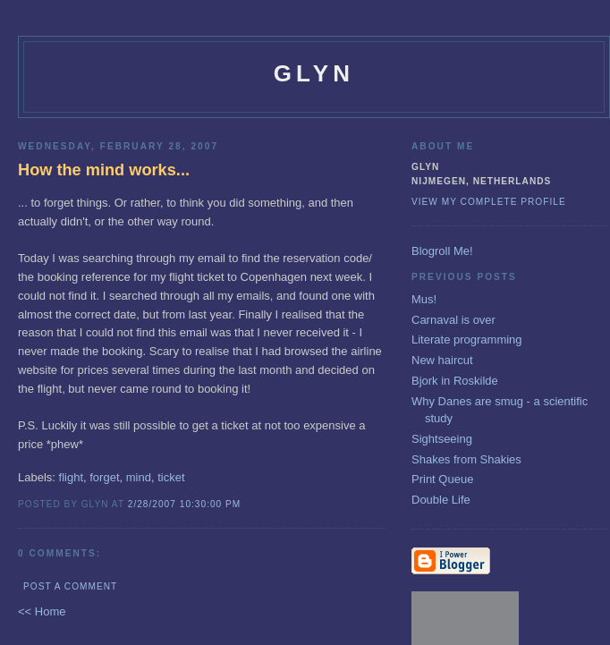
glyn (314, 73)
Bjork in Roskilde (454, 380)
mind (138, 477)
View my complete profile (488, 202)
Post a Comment (70, 586)
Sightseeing (441, 439)
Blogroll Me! (442, 251)
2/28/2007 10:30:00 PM (184, 504)
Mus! (423, 299)
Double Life (440, 499)
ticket (170, 477)
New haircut (442, 360)
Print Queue (442, 479)
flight (71, 477)
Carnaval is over (453, 320)
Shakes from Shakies (466, 459)
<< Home (41, 611)
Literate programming (466, 339)
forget (104, 477)
